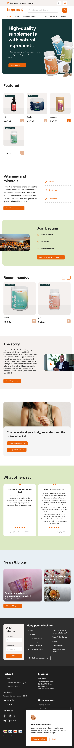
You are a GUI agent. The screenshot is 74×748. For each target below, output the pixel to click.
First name (9, 636)
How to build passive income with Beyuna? (58, 632)
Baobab (31, 635)
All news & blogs (13, 606)
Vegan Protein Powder (58, 637)
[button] (69, 278)
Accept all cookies (39, 739)
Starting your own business (57, 650)
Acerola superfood (34, 639)
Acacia (53, 641)
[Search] (42, 10)
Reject (54, 739)
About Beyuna (12, 381)
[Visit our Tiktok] (10, 720)
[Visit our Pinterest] (14, 716)
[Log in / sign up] (65, 3)
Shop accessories (17, 450)
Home (9, 16)
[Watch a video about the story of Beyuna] (59, 362)
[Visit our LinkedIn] (10, 716)
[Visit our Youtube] (14, 720)
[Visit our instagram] (5, 716)
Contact (64, 16)
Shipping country (44, 705)
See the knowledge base (38, 658)
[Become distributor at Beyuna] (59, 3)
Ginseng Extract (56, 645)
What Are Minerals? (35, 649)
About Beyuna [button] (51, 16)
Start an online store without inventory (35, 644)
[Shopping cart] (64, 10)
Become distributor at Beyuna (15, 683)
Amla (30, 631)
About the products (29, 16)
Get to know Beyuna (12, 687)
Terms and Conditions (10, 736)
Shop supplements (17, 443)
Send (14, 655)
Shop (17, 16)
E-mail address (10, 645)
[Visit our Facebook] (5, 720)
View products (17, 65)
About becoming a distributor (50, 257)
